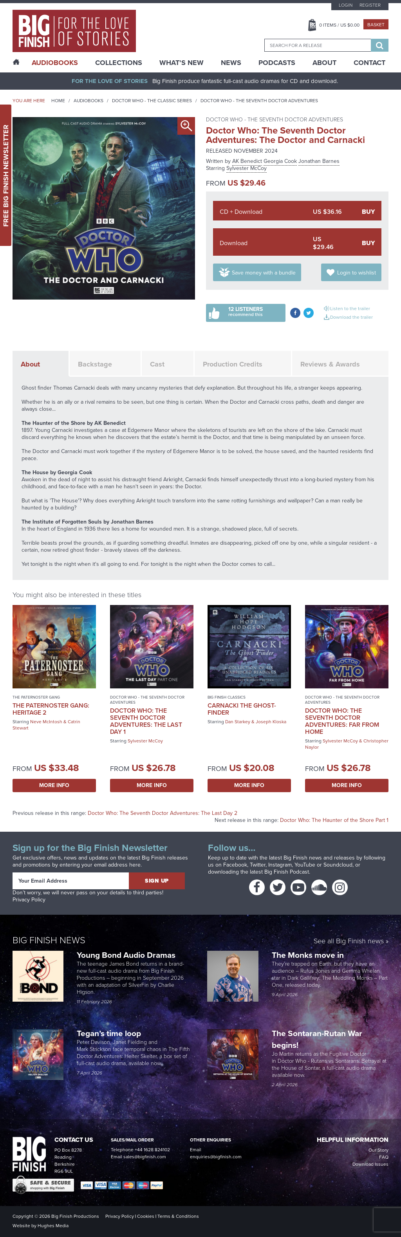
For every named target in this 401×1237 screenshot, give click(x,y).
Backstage (95, 364)
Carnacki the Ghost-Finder (242, 709)
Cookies (145, 1216)
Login (345, 5)
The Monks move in (308, 955)
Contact (369, 62)
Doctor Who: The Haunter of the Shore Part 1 (334, 820)
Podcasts (276, 62)
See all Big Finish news (349, 941)
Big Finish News (49, 940)
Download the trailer (351, 317)
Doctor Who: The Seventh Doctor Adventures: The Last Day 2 (162, 813)
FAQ (383, 1157)
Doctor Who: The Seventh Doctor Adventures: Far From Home (342, 721)
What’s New (181, 62)
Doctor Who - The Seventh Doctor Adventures (259, 100)
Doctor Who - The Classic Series (152, 100)
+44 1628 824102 (152, 1149)
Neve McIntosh (46, 721)
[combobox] (317, 45)
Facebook (235, 865)
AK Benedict (247, 161)
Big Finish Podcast (286, 872)
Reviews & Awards (330, 364)
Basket (376, 24)
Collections (118, 62)
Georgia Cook (280, 161)
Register (370, 5)
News (231, 62)
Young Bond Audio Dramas (127, 955)
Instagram (280, 865)
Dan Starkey (237, 721)
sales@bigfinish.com (144, 1156)
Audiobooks (88, 100)
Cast (157, 364)
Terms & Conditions (178, 1216)
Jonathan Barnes (319, 161)
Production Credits (232, 364)
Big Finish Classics (227, 697)
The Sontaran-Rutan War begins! (317, 1039)
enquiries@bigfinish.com (216, 1156)
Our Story (378, 1150)
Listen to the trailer (350, 308)
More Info (54, 785)
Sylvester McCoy (246, 168)
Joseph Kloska (271, 721)
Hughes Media (53, 1225)
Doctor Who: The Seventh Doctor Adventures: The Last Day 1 (146, 721)
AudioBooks (55, 62)
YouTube (304, 865)
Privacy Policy (29, 900)
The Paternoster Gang (36, 697)
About (324, 62)
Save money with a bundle (264, 273)
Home (58, 100)
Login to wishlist (356, 273)
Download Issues (370, 1164)
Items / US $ (339, 25)
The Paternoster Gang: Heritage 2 (51, 709)
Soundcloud (337, 865)
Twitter (258, 865)
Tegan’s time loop (110, 1033)
